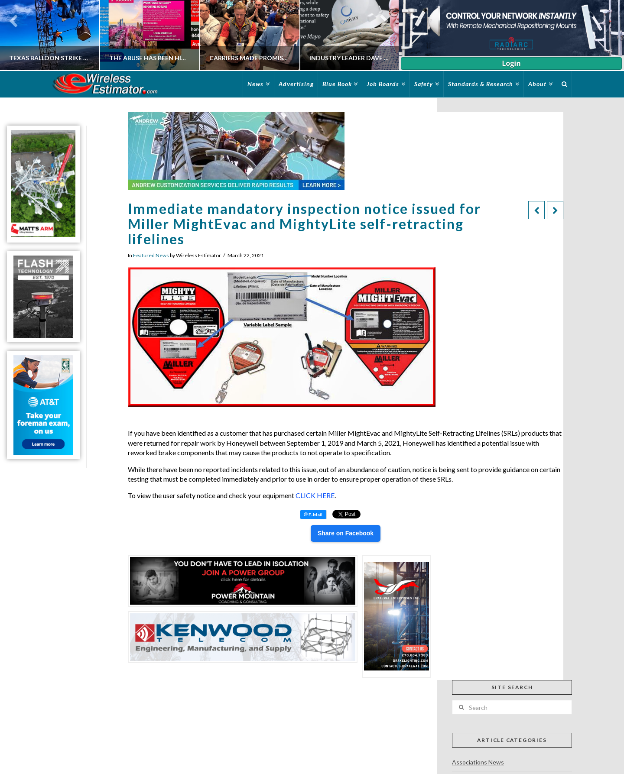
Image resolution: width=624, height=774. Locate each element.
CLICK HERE (315, 495)
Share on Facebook (346, 533)
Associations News (478, 762)
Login (511, 63)
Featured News (151, 255)
